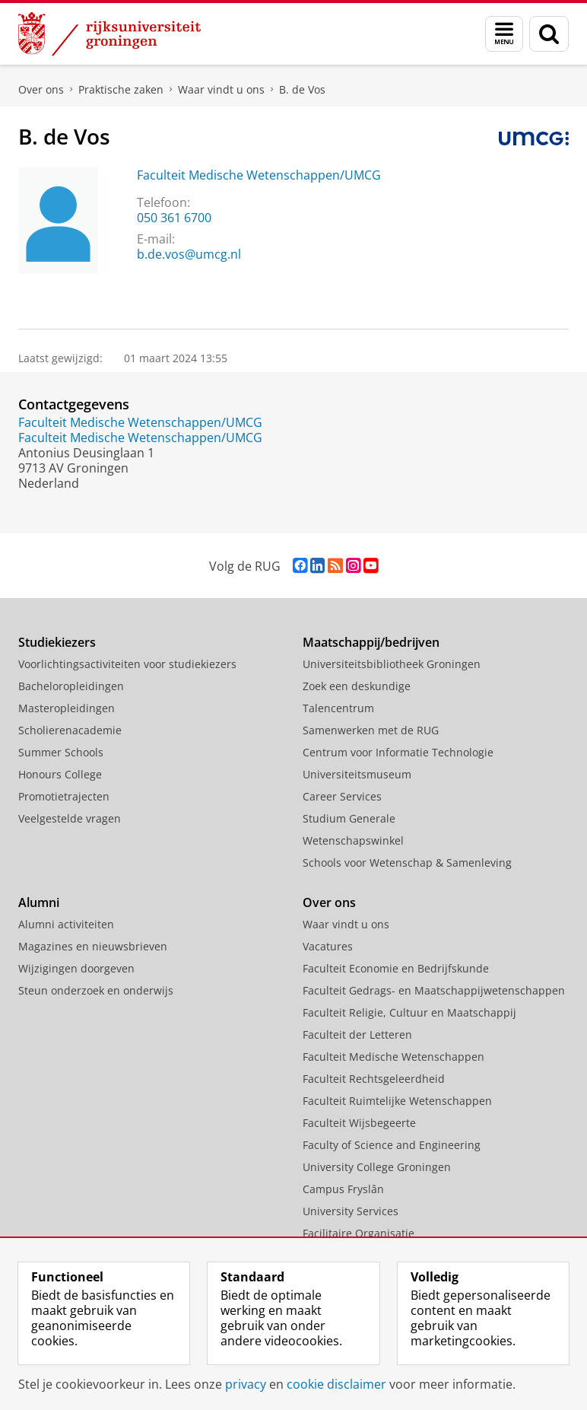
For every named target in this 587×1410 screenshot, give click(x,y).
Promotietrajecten (63, 796)
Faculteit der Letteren (357, 1034)
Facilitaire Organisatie (358, 1233)
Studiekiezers (57, 642)
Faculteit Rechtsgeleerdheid (374, 1078)
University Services (350, 1211)
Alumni (38, 902)
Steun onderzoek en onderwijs (95, 990)
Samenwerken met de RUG (371, 730)
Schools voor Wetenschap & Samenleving (407, 862)
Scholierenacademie (70, 730)
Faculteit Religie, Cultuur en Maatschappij (409, 1012)
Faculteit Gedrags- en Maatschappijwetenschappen (434, 990)
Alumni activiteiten (66, 924)
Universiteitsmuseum (357, 774)
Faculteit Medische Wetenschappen (393, 1056)
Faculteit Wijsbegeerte (359, 1123)
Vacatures (328, 946)
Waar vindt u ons (221, 89)
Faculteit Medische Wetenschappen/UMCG (259, 175)
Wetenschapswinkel (353, 840)
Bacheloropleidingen (71, 686)
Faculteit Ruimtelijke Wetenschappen (397, 1100)
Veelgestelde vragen (69, 818)
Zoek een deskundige (357, 686)
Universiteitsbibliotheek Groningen (392, 664)
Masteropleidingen (66, 708)
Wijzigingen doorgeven (76, 968)
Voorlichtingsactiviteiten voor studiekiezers (127, 664)
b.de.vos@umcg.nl (189, 254)
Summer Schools (60, 752)
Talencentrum (338, 708)
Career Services (342, 796)
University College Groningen (377, 1167)
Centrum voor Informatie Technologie (398, 752)
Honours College (60, 774)
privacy (245, 1384)
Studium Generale (349, 818)
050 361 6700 (174, 217)
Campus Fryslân (343, 1189)
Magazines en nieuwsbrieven (92, 946)
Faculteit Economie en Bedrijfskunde (396, 968)
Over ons (41, 89)
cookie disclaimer (336, 1384)
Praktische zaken (120, 89)
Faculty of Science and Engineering (392, 1145)
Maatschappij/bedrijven (371, 642)
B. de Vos (302, 89)
